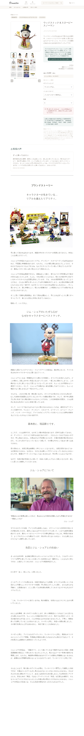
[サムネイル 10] (27, 78)
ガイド (26, 3)
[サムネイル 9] (26, 78)
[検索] (61, 3)
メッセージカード (48, 91)
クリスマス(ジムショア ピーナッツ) (28, 17)
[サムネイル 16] (36, 78)
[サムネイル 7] (23, 78)
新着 (10, 7)
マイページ (32, 3)
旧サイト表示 (34, 7)
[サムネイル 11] (29, 78)
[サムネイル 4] (19, 78)
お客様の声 (25, 7)
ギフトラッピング (48, 83)
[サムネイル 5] (20, 78)
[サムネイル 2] (16, 78)
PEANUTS (14, 17)
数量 (44, 99)
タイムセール (17, 7)
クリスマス (42, 17)
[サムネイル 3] (17, 78)
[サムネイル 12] (30, 78)
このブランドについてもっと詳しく (60, 59)
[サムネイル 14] (33, 78)
